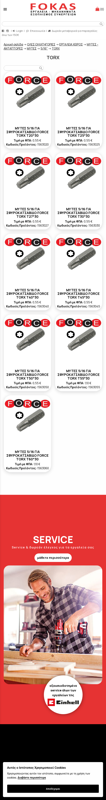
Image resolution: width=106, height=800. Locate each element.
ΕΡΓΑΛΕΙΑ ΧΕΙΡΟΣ (71, 44)
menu (5, 9)
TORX (56, 48)
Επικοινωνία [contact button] (35, 31)
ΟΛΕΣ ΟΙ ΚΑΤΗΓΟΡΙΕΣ (41, 44)
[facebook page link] (3, 31)
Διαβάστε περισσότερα (32, 777)
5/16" (44, 48)
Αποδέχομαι (53, 788)
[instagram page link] (7, 31)
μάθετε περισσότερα (53, 558)
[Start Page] (53, 9)
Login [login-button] (18, 31)
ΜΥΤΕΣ (32, 48)
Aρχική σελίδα (13, 44)
